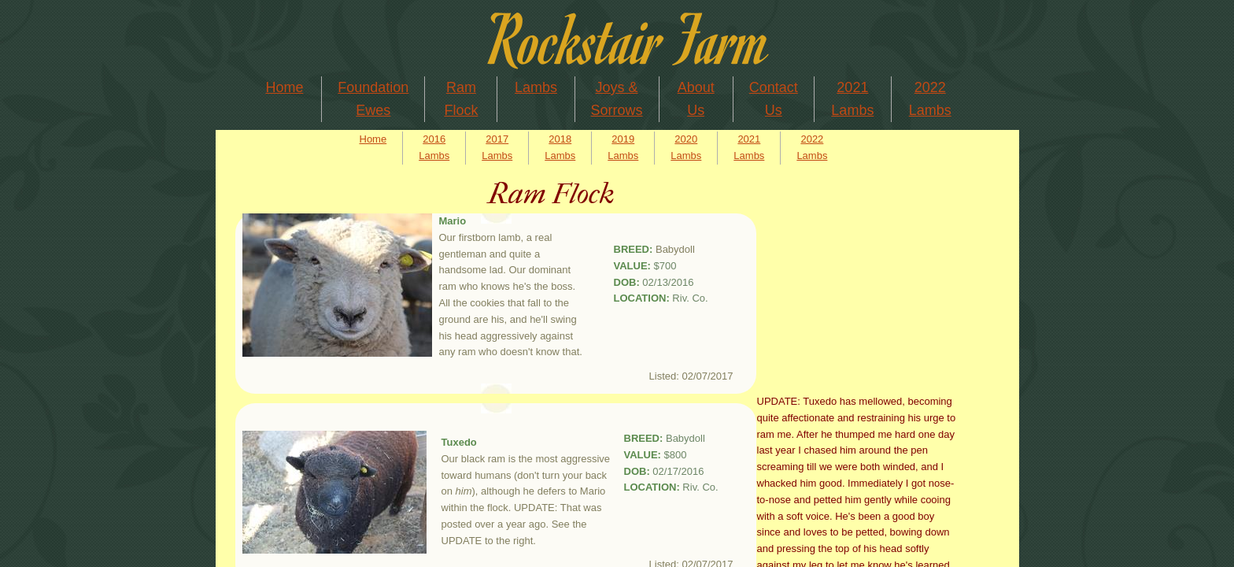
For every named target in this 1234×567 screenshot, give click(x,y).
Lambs (536, 87)
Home (284, 87)
